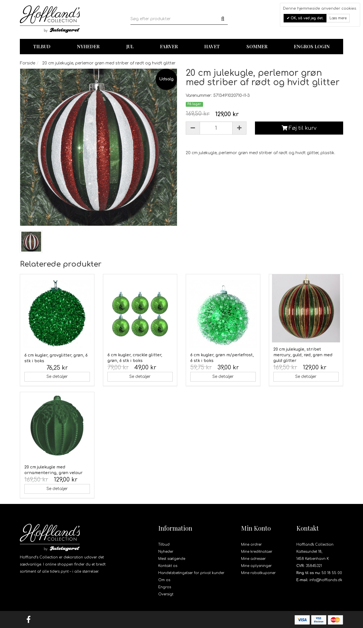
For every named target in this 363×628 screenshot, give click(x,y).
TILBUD (41, 46)
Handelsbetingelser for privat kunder (191, 573)
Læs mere (338, 18)
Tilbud (164, 545)
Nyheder (88, 46)
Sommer (256, 46)
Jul (130, 46)
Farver (169, 46)
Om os (164, 580)
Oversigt (165, 594)
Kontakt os (167, 566)
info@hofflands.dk (325, 580)
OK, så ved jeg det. (307, 18)
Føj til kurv (299, 128)
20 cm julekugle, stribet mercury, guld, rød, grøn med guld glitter (302, 355)
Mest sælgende (171, 559)
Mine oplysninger (256, 566)
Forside (27, 63)
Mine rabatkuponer (258, 573)
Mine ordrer (251, 545)
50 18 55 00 (332, 573)
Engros (164, 587)
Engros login (312, 46)
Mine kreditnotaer (256, 552)
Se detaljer (57, 376)
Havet (212, 46)
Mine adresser (253, 559)
